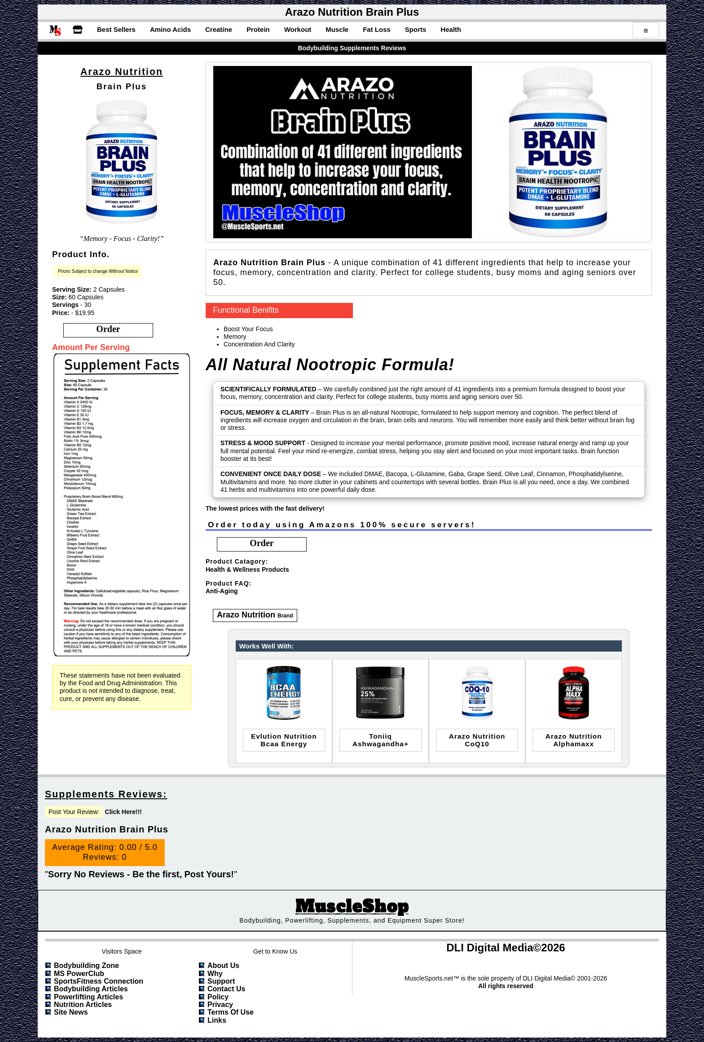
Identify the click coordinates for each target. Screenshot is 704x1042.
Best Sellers (116, 29)
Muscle (337, 29)
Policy (218, 997)
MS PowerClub (79, 973)
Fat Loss (377, 29)
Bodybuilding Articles (91, 989)
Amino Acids (170, 29)
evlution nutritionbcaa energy (284, 740)
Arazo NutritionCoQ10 (477, 740)
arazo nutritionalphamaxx (574, 740)
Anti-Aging (222, 591)
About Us (223, 965)
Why (215, 973)
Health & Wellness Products (247, 569)
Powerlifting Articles (88, 997)
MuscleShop (352, 907)
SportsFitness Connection (98, 981)
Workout (298, 29)
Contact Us (226, 989)
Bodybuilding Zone (86, 965)
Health (450, 29)
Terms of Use (230, 1012)
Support (221, 981)
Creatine (218, 29)
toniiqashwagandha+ (380, 740)
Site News (71, 1012)
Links (216, 1020)
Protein (258, 29)
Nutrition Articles (83, 1004)
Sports (416, 29)
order (108, 329)
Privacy (220, 1004)
